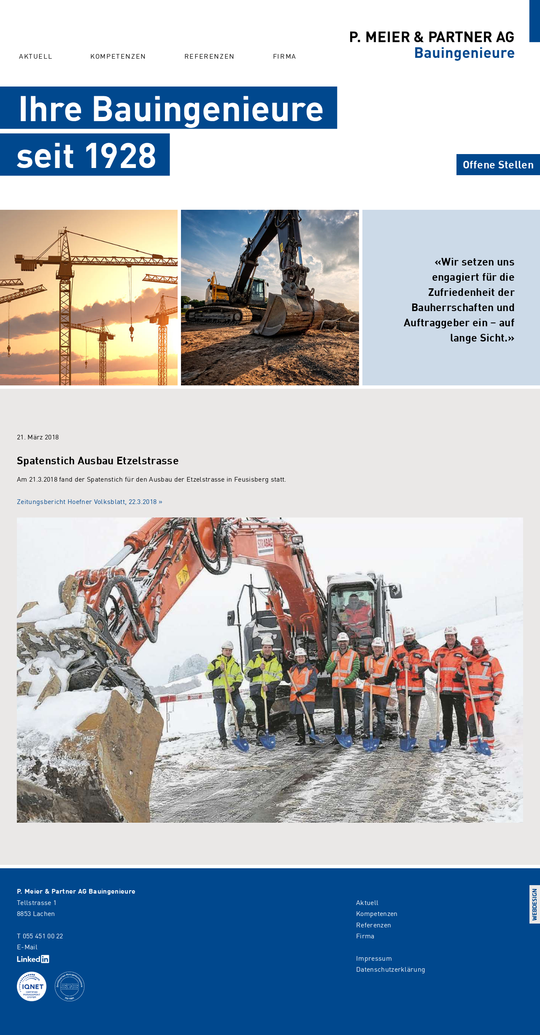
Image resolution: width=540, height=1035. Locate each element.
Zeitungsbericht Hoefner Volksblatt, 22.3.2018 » (89, 501)
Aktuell (35, 56)
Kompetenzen (118, 56)
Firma (285, 56)
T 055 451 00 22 (40, 935)
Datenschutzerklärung (390, 969)
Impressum (374, 958)
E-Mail (27, 946)
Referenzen (209, 56)
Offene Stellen (498, 163)
